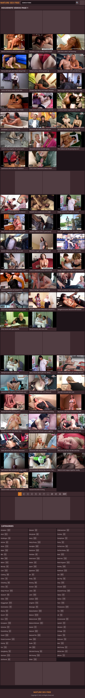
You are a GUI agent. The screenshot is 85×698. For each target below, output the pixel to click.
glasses (33, 530)
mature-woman (36, 623)
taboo (61, 594)
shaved (61, 586)
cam (4, 570)
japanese (34, 570)
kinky (32, 578)
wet (60, 643)
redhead (62, 570)
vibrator (61, 627)
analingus (6, 538)
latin (32, 594)
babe (4, 550)
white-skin (62, 651)
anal (4, 534)
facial (4, 635)
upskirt (61, 623)
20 (52, 494)
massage (33, 606)
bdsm (5, 562)
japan (33, 566)
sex (60, 574)
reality (61, 566)
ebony (4, 611)
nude (32, 643)
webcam (61, 639)
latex (32, 590)
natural (33, 631)
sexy (60, 582)
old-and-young (35, 651)
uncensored (63, 619)
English (82, 2)
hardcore (34, 550)
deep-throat (7, 590)
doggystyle (6, 602)
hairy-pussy (35, 542)
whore (61, 655)
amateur (5, 530)
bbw (4, 558)
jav (31, 574)
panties (61, 534)
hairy (33, 538)
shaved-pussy (63, 590)
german (5, 655)
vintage (61, 631)
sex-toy (61, 578)
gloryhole (34, 534)
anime (4, 542)
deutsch (5, 594)
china (4, 586)
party (60, 542)
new (32, 639)
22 (60, 494)
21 (56, 494)
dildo (4, 598)
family (4, 643)
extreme (5, 627)
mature (33, 615)
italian (33, 562)
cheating (5, 582)
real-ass (62, 558)
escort (4, 615)
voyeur (61, 635)
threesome (63, 606)
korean (33, 586)
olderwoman (63, 530)
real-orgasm (63, 562)
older (33, 659)
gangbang (6, 651)
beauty (5, 566)
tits (60, 611)
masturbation (35, 611)
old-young (34, 655)
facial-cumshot (8, 639)
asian (4, 546)
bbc (4, 554)
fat (4, 647)
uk (59, 615)
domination (6, 606)
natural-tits (35, 635)
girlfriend (5, 659)
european (6, 623)
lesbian (33, 598)
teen (60, 602)
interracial (34, 558)
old (32, 647)
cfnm (4, 578)
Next (64, 494)
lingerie (33, 602)
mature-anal (35, 619)
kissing (33, 582)
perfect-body (63, 550)
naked (33, 627)
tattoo (61, 598)
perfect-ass (62, 546)
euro (4, 619)
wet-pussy (62, 647)
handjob (34, 546)
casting (5, 574)
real (60, 554)
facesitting (6, 631)
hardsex (33, 554)
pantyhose (62, 538)
